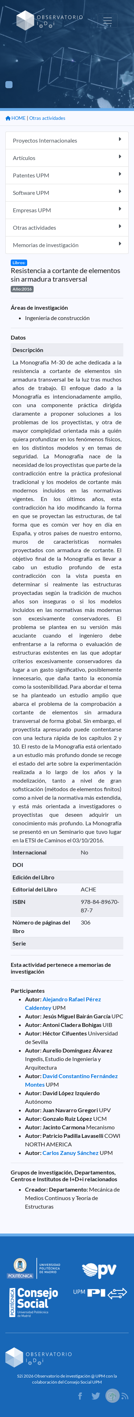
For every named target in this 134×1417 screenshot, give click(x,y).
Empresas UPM (67, 209)
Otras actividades (47, 118)
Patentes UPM (67, 175)
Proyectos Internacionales (67, 140)
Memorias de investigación (67, 244)
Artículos (67, 157)
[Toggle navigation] (108, 21)
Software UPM (67, 192)
